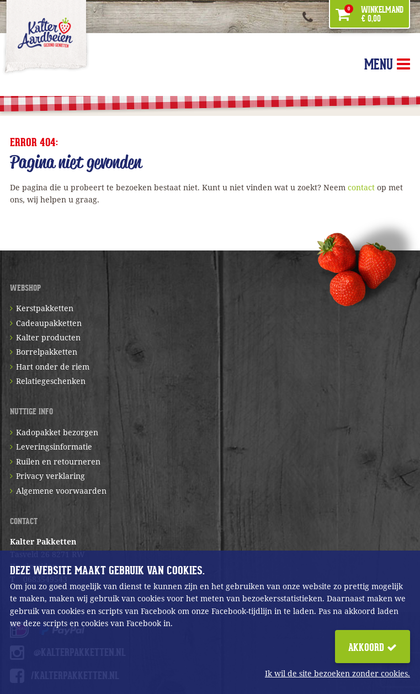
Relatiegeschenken (51, 381)
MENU (387, 64)
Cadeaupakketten (49, 323)
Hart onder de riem (52, 366)
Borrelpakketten (46, 351)
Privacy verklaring (50, 476)
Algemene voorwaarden (61, 490)
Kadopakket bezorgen (57, 432)
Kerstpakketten (44, 308)
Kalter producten (48, 337)
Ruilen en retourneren (58, 461)
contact (361, 187)
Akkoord (372, 648)
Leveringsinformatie (54, 446)
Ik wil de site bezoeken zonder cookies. (337, 673)
